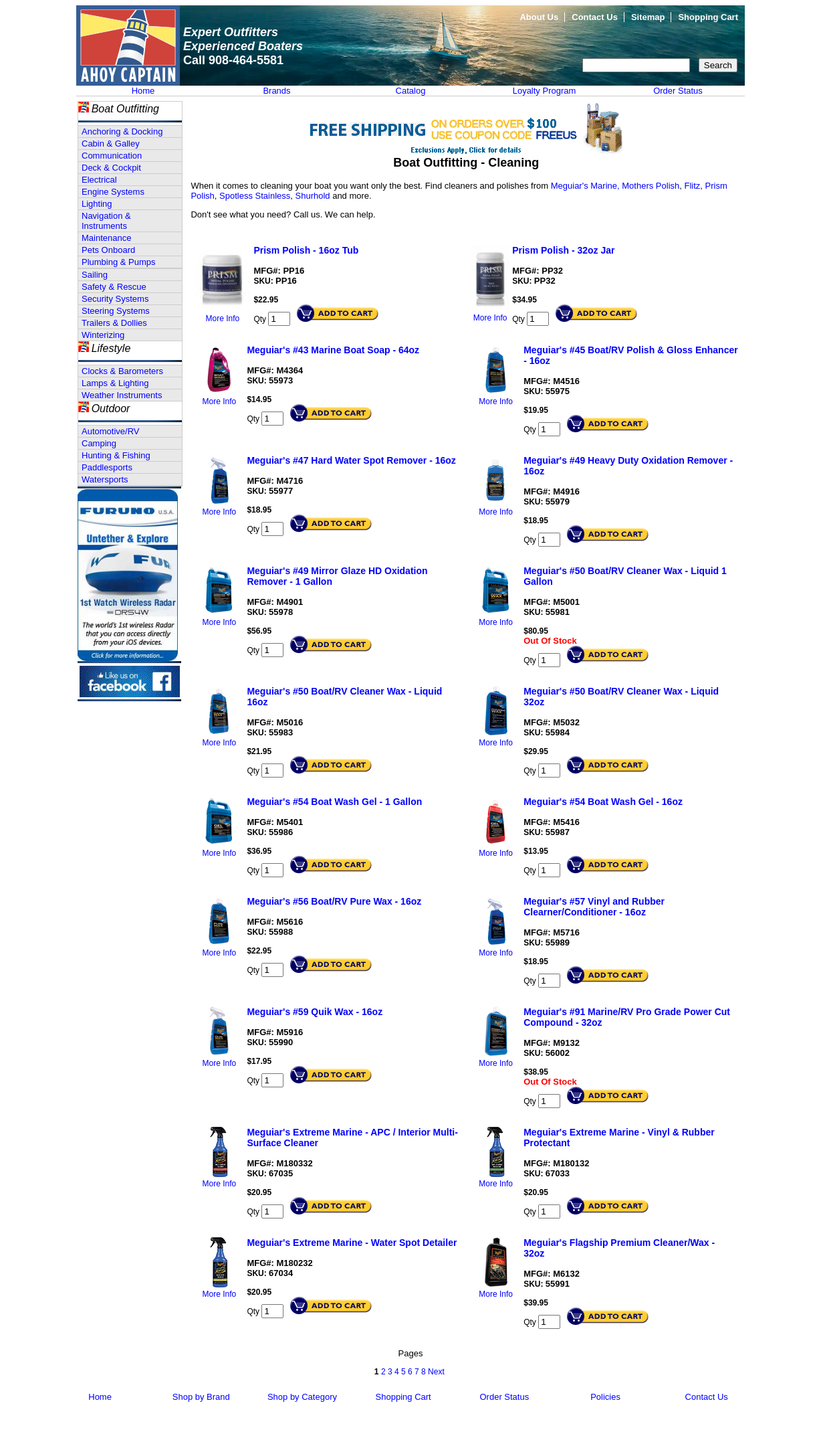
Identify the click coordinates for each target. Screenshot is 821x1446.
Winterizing (103, 335)
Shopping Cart (708, 17)
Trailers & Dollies (114, 323)
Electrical (99, 180)
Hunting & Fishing (116, 455)
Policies (605, 1397)
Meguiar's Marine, (585, 186)
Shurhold (314, 196)
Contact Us (595, 17)
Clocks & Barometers (122, 371)
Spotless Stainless (254, 196)
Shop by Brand (201, 1397)
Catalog (411, 91)
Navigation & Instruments (106, 221)
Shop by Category (302, 1397)
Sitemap (648, 17)
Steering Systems (116, 311)
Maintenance (106, 238)
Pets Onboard (108, 250)
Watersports (105, 479)
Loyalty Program (544, 91)
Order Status (678, 91)
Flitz (693, 186)
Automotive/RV (110, 431)
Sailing (95, 275)
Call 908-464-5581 (233, 60)
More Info (223, 318)
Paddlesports (107, 467)
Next (436, 1371)
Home (143, 91)
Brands (276, 91)
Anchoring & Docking (122, 131)
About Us (538, 17)
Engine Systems (113, 192)
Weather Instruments (122, 395)
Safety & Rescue (114, 287)
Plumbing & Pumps (119, 262)
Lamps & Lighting (115, 383)
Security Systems (115, 299)
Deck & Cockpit (111, 168)
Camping (99, 443)
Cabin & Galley (111, 144)
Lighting (97, 204)
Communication (112, 156)
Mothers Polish (650, 186)
